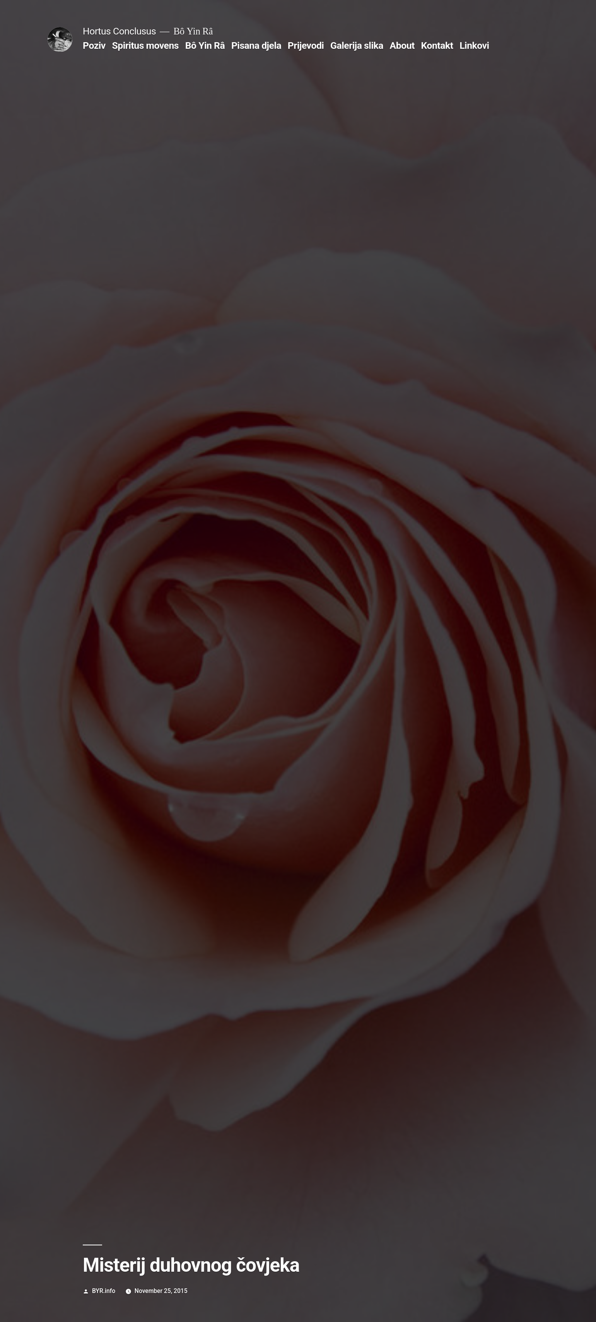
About (402, 45)
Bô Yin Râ (205, 45)
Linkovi (474, 45)
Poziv (94, 45)
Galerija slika (356, 45)
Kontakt (437, 45)
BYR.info (103, 1291)
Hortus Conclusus (119, 31)
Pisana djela (256, 45)
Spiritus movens (145, 45)
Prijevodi (306, 45)
